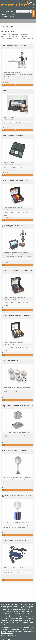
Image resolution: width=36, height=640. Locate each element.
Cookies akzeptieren (9, 635)
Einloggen (6, 11)
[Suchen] (31, 11)
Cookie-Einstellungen (8, 639)
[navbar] (2, 21)
